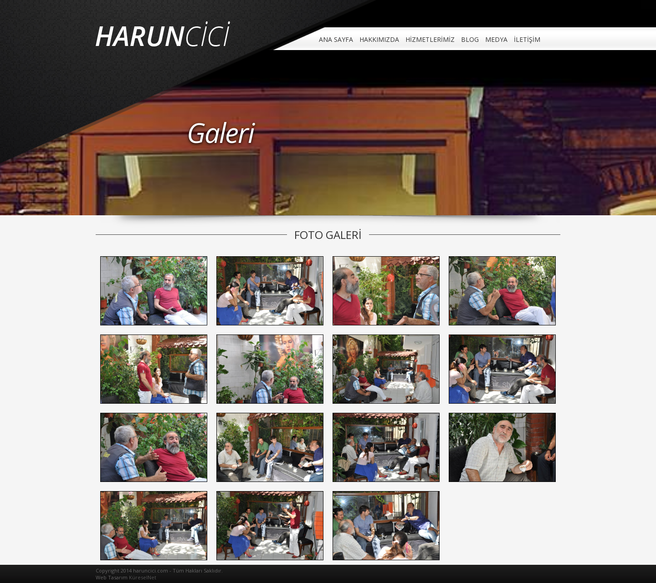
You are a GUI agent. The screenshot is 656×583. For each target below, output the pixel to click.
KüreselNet (142, 577)
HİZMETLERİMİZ (430, 39)
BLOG (470, 39)
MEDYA (496, 39)
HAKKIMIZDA (379, 39)
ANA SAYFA (336, 39)
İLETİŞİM (527, 39)
